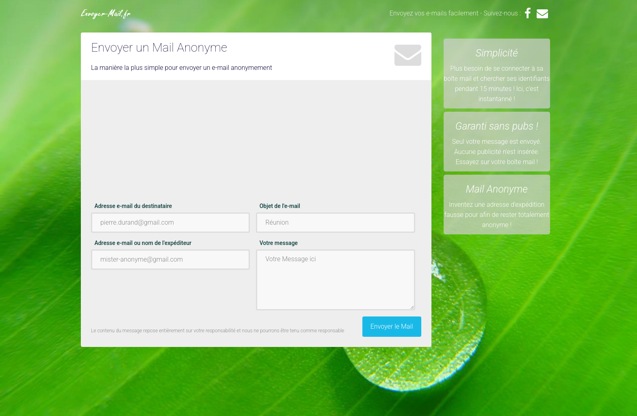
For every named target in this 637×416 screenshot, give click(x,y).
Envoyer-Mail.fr (106, 14)
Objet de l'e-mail (280, 206)
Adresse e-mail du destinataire (133, 206)
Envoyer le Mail (391, 326)
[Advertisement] (256, 145)
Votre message (279, 243)
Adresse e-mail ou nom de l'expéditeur (142, 243)
